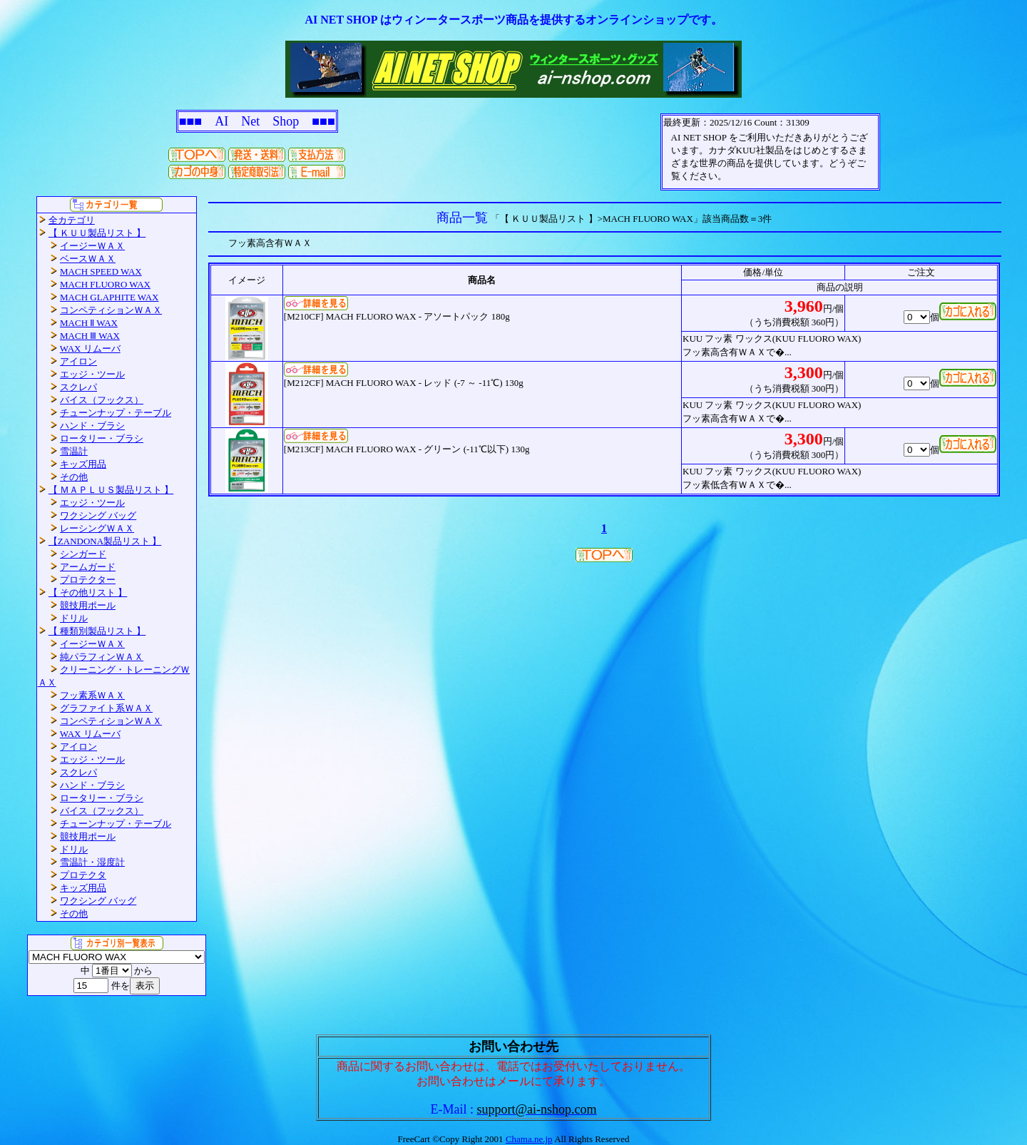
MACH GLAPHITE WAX (109, 297)
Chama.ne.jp (529, 1139)
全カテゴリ (71, 220)
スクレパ (78, 387)
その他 (74, 477)
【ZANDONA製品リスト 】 (105, 541)
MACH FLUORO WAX (105, 284)
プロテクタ (83, 875)
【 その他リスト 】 (88, 592)
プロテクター (88, 579)
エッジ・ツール (92, 374)
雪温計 (74, 451)
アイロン (78, 361)
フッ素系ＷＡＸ (92, 695)
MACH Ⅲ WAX (90, 335)
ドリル (74, 618)
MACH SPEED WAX (101, 271)
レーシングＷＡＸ (97, 528)
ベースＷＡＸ (88, 258)
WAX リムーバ (90, 348)
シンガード (83, 554)
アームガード (88, 566)
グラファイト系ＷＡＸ (106, 708)
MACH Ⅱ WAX (89, 322)
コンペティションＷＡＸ (111, 310)
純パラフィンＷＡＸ (101, 656)
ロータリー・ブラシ (101, 438)
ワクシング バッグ (98, 515)
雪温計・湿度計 (92, 862)
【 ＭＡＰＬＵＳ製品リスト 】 (111, 489)
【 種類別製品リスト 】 (97, 631)
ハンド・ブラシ (92, 425)
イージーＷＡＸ (92, 245)
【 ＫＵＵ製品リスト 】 (97, 233)
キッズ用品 (83, 464)
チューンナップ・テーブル (115, 412)
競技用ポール (88, 605)
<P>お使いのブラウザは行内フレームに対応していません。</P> (770, 152)
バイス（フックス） (101, 400)
